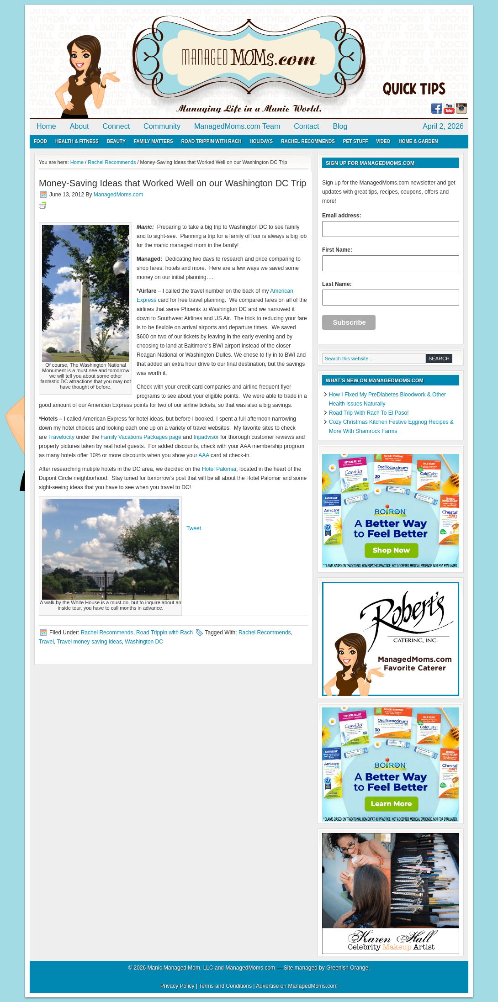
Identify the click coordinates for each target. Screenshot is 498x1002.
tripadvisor (206, 437)
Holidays (261, 141)
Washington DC (144, 641)
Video (383, 141)
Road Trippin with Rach (211, 141)
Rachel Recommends (308, 141)
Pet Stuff (355, 141)
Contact (306, 126)
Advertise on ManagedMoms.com (297, 986)
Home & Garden (418, 141)
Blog (340, 126)
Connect (116, 126)
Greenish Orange (347, 968)
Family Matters (153, 141)
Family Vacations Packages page (141, 437)
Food (40, 141)
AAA (203, 455)
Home (46, 126)
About (79, 126)
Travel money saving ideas (89, 641)
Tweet (193, 528)
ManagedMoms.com (135, 64)
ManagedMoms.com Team (237, 126)
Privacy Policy (177, 986)
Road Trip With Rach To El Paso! (369, 413)
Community (161, 126)
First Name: (390, 259)
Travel (46, 641)
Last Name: (390, 293)
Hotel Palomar (219, 469)
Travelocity (61, 437)
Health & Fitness (77, 141)
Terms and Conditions (225, 986)
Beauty (116, 141)
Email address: (390, 224)
